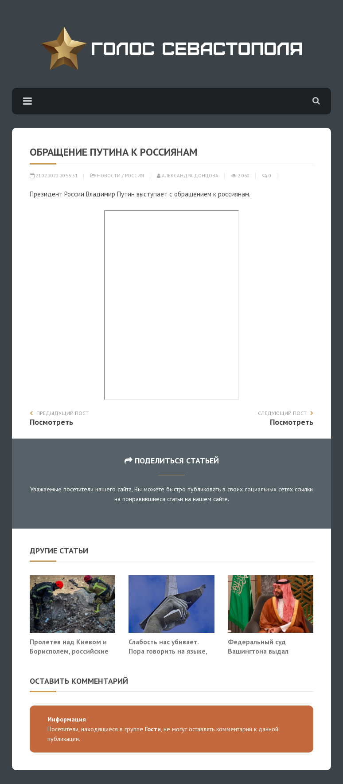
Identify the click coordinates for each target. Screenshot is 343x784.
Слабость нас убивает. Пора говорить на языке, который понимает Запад (169, 651)
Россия (134, 175)
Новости (109, 175)
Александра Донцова (187, 175)
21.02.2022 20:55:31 (54, 175)
